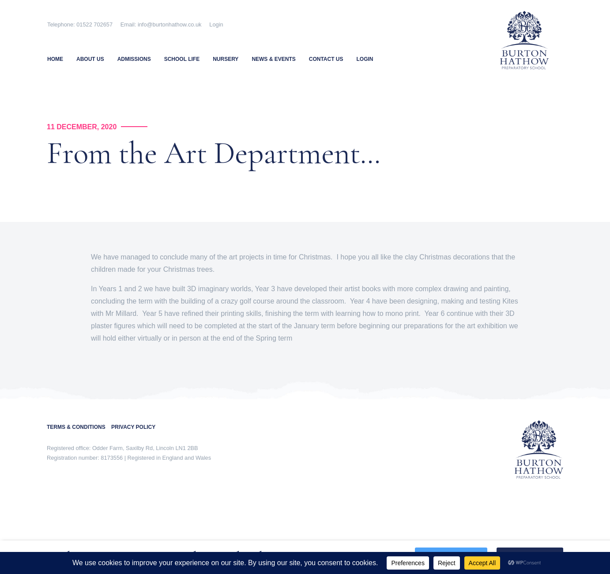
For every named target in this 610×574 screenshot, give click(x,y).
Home (55, 59)
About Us (90, 59)
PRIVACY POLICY (133, 427)
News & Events (273, 59)
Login (216, 24)
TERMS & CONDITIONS (79, 427)
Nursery (225, 59)
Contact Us (326, 59)
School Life (182, 59)
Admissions (134, 59)
